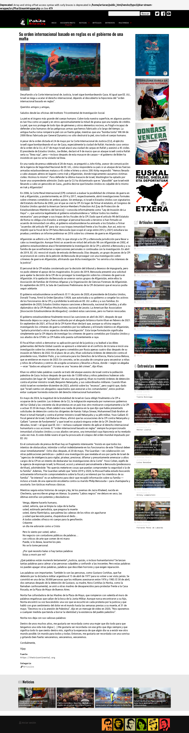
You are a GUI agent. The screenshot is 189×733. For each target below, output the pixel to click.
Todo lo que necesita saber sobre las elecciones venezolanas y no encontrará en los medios (151, 294)
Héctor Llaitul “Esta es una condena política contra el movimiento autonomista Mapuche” (151, 417)
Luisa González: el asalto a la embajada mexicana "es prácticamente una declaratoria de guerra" (151, 448)
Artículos (96, 23)
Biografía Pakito (67, 23)
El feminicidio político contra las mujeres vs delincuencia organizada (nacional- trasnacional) (151, 241)
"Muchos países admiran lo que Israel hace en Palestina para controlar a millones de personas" (151, 482)
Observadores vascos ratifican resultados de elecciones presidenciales (33, 703)
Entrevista (110, 23)
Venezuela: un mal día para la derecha (113, 705)
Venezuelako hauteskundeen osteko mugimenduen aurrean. (149, 322)
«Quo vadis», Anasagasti (146, 270)
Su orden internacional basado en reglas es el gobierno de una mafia (151, 349)
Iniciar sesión (29, 722)
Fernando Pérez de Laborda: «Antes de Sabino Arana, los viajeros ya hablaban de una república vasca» (152, 515)
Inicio (54, 23)
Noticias (83, 23)
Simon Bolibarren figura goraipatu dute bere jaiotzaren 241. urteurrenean (150, 703)
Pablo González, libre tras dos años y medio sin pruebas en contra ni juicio (74, 704)
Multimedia (124, 23)
